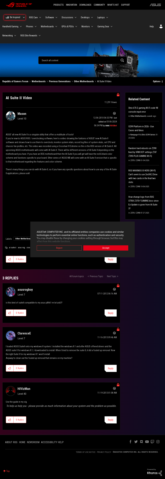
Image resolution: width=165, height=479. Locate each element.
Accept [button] (105, 248)
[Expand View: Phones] (35, 26)
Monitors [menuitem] (86, 26)
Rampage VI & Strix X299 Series (142, 135)
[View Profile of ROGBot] (113, 126)
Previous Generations (60, 81)
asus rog (21, 247)
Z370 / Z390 (135, 160)
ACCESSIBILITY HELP (52, 442)
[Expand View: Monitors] (92, 26)
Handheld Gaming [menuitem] (10, 26)
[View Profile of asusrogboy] (25, 290)
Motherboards (39, 81)
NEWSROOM (33, 442)
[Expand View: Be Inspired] (23, 17)
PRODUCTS (58, 5)
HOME (22, 442)
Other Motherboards (84, 81)
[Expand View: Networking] (15, 35)
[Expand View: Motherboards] (56, 26)
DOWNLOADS (85, 5)
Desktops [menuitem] (85, 17)
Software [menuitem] (49, 17)
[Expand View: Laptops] (107, 17)
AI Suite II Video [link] (104, 81)
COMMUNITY (99, 5)
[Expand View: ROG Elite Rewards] (39, 35)
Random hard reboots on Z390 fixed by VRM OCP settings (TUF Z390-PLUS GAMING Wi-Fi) (142, 152)
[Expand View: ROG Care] (40, 17)
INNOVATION (71, 5)
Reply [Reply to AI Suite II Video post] (110, 259)
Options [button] (156, 81)
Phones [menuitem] (29, 26)
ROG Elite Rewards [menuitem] (28, 35)
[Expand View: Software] (56, 17)
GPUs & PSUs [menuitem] (68, 26)
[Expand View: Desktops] (92, 17)
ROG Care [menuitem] (33, 17)
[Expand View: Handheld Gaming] (20, 26)
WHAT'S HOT (113, 5)
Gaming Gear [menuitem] (103, 26)
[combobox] (82, 60)
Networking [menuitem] (7, 35)
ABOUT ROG (11, 442)
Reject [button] (59, 248)
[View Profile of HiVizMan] (24, 389)
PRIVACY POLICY (104, 452)
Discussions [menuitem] (67, 17)
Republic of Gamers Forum (15, 81)
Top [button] (8, 471)
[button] (10, 259)
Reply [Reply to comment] (110, 313)
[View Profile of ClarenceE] (24, 333)
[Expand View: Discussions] (75, 17)
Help (152, 26)
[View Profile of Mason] (22, 114)
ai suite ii (12, 247)
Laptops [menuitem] (101, 17)
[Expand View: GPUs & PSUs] (76, 26)
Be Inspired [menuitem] (15, 17)
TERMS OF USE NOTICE (85, 452)
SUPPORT (125, 5)
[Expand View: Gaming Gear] (111, 26)
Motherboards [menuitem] (47, 26)
